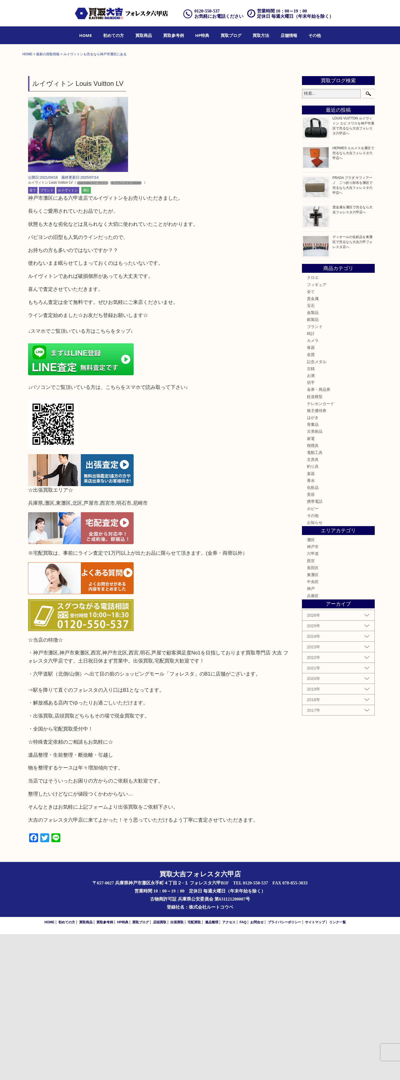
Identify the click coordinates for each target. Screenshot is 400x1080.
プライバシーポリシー (284, 1068)
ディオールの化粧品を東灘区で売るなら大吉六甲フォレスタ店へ (352, 388)
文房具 (313, 605)
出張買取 (177, 1068)
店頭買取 (159, 1068)
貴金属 (313, 444)
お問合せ (257, 1068)
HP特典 (202, 35)
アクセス (229, 1068)
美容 (311, 640)
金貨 (311, 500)
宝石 (311, 451)
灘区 (86, 336)
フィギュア (316, 430)
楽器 (311, 619)
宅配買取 (194, 1068)
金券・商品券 (318, 535)
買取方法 (260, 35)
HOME (85, 35)
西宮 (311, 706)
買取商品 (143, 35)
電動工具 (314, 598)
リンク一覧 (337, 1068)
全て (32, 336)
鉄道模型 (314, 542)
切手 (311, 528)
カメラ (313, 486)
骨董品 (313, 570)
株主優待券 (316, 556)
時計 (311, 479)
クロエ (313, 423)
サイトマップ (315, 1068)
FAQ (242, 1068)
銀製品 (313, 465)
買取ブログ (231, 35)
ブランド (47, 336)
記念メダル (316, 507)
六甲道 (313, 700)
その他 (314, 35)
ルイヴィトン (68, 336)
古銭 (311, 514)
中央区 (313, 727)
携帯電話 (314, 647)
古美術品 (314, 577)
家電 (311, 584)
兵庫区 (313, 741)
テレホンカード (320, 549)
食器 (311, 493)
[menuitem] (85, 35)
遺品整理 (211, 1068)
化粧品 (313, 633)
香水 (311, 626)
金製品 (313, 458)
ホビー (313, 654)
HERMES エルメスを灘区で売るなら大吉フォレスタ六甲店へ (353, 299)
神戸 (311, 734)
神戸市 (313, 692)
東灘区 (313, 720)
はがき (313, 563)
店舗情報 (289, 35)
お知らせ (314, 668)
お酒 (311, 521)
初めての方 (113, 35)
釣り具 (313, 612)
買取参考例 (173, 35)
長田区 (313, 713)
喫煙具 (313, 591)
